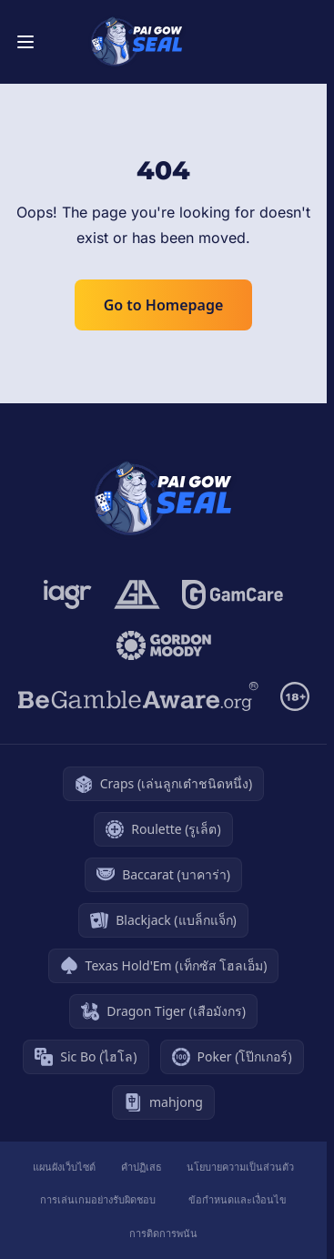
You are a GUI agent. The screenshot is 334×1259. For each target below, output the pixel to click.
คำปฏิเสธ (141, 1166)
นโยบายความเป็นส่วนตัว (240, 1166)
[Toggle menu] (25, 42)
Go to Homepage (164, 305)
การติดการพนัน (163, 1233)
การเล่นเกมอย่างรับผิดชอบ (98, 1199)
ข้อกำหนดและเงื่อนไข (237, 1199)
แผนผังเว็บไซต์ (64, 1166)
